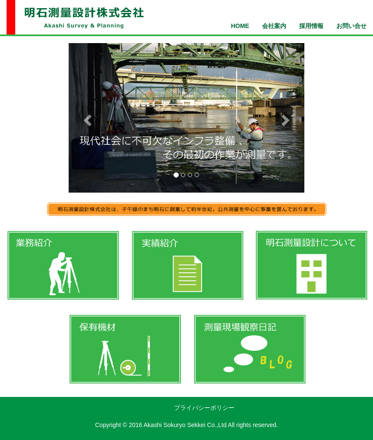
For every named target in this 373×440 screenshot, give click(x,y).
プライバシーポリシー (204, 407)
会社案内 (274, 25)
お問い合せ (351, 25)
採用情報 (311, 25)
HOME (240, 25)
